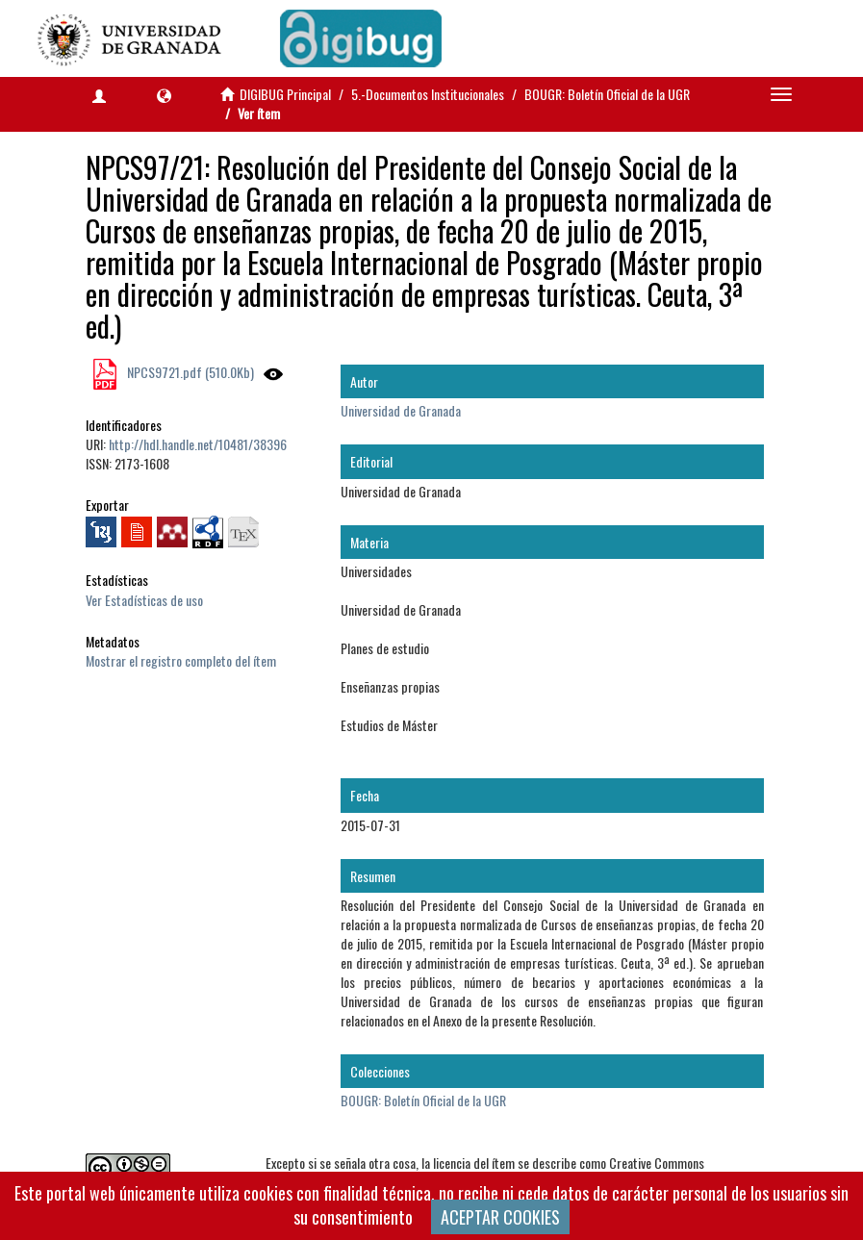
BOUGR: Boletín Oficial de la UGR (607, 94)
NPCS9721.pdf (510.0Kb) (189, 372)
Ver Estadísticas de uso (144, 600)
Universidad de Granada (401, 410)
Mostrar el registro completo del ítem (181, 660)
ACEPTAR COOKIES (500, 1216)
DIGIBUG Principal (285, 94)
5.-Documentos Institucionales (427, 94)
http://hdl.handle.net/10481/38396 (198, 444)
